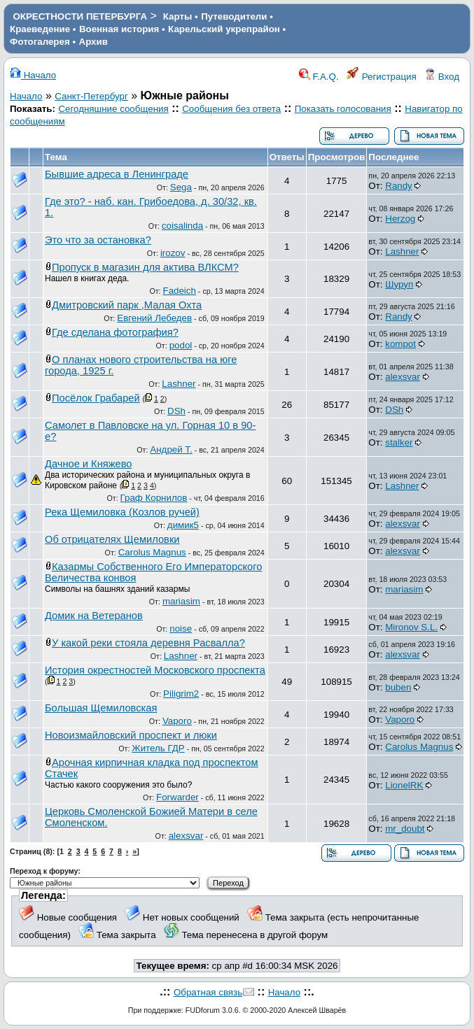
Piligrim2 (181, 693)
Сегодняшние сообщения (113, 109)
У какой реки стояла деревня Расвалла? (148, 642)
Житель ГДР (158, 748)
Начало (33, 75)
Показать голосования (343, 109)
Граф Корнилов (154, 497)
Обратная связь (208, 992)
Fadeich (178, 290)
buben (398, 687)
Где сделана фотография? (115, 332)
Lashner (402, 251)
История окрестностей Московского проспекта (155, 670)
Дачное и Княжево (88, 463)
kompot (400, 344)
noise (180, 628)
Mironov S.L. (411, 627)
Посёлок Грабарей (96, 398)
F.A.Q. (319, 76)
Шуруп (399, 284)
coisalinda (182, 225)
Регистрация (382, 76)
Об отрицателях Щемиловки (112, 539)
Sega (181, 187)
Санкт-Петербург (91, 96)
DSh (176, 411)
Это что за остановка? (98, 240)
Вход (441, 76)
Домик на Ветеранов (94, 615)
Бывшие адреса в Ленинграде (116, 174)
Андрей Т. (171, 449)
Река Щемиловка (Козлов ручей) (122, 512)
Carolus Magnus (152, 552)
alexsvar (402, 376)
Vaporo (177, 721)
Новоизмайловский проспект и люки (131, 735)
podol (181, 345)
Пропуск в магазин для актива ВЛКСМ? (145, 267)
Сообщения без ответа (231, 109)
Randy (398, 185)
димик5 (183, 525)
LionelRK (404, 785)
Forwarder (177, 797)
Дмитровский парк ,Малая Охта (127, 305)
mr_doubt (404, 828)
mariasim (181, 601)
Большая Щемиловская (101, 708)
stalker (398, 442)
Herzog (400, 218)
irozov (173, 253)
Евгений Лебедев (154, 318)
